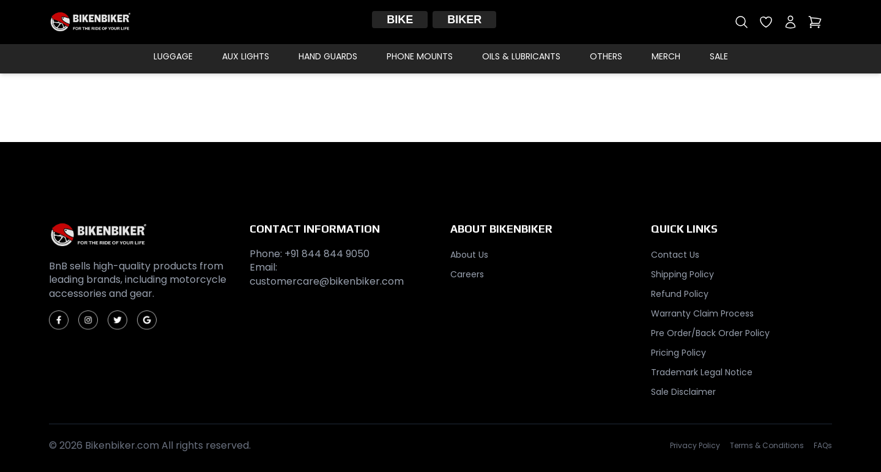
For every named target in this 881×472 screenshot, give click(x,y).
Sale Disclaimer (683, 392)
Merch (666, 56)
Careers (467, 274)
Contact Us (675, 255)
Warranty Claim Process (702, 313)
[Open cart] (815, 22)
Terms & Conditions (767, 446)
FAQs (823, 446)
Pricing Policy (678, 353)
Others (606, 56)
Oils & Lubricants (521, 56)
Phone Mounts (420, 56)
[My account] (790, 22)
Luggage (173, 56)
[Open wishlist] (766, 22)
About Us (469, 255)
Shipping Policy (682, 274)
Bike (400, 19)
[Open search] (741, 22)
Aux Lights (245, 56)
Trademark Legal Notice (702, 372)
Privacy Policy (695, 446)
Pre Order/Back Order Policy (710, 333)
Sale (719, 56)
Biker (464, 19)
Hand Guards (328, 56)
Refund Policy (679, 294)
